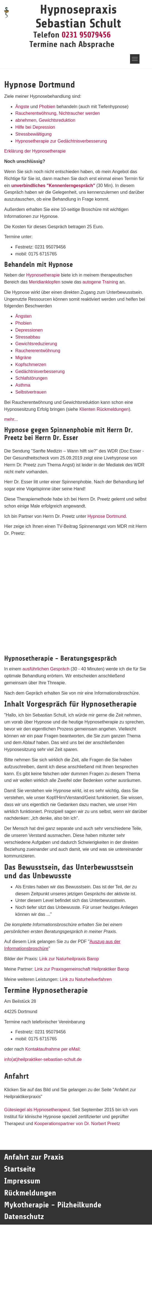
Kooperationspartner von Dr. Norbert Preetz (77, 1123)
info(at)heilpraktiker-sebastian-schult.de (43, 1059)
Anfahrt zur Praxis (34, 1157)
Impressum (22, 1181)
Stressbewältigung (33, 134)
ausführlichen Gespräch (46, 669)
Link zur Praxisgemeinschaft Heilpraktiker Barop (81, 969)
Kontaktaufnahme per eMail (52, 1049)
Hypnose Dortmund (107, 516)
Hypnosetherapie (43, 275)
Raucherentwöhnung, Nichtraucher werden (57, 113)
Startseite (21, 1169)
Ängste (22, 106)
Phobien (47, 106)
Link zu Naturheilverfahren (86, 979)
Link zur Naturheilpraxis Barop (69, 958)
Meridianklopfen (44, 282)
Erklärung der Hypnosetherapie (35, 151)
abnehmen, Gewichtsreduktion (45, 120)
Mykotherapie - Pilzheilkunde (52, 1204)
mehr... (11, 419)
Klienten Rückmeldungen (104, 409)
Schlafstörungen (31, 378)
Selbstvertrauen (30, 392)
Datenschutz (24, 1216)
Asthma (22, 385)
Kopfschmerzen (30, 364)
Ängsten (23, 316)
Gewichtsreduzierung (36, 343)
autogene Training (100, 282)
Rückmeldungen (30, 1192)
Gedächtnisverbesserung (40, 371)
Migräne (23, 357)
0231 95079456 (86, 34)
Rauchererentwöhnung (37, 350)
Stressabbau (27, 337)
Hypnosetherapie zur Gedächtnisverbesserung (61, 141)
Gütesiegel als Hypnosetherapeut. (37, 1109)
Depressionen (29, 330)
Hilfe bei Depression (35, 127)
